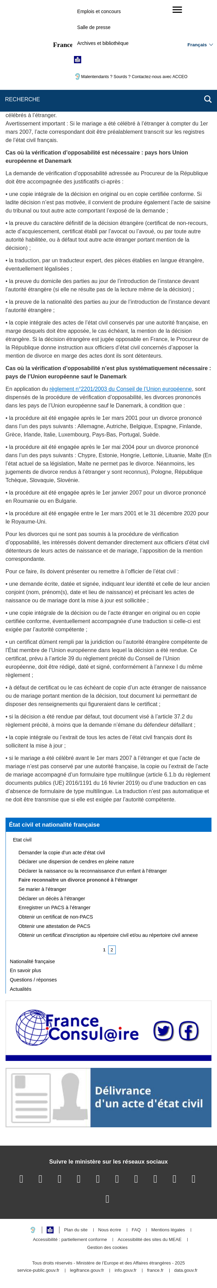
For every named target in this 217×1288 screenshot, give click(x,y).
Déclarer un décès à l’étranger (52, 898)
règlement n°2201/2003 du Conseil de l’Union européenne (120, 389)
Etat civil (22, 840)
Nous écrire (109, 1230)
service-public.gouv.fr (38, 1270)
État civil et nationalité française (54, 824)
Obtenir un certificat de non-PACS (56, 917)
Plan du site (75, 1230)
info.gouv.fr (125, 1270)
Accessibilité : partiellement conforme (70, 1240)
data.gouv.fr (186, 1270)
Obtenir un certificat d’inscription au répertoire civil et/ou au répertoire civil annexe (108, 935)
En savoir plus (25, 970)
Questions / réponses (33, 980)
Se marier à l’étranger (42, 889)
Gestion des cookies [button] (107, 1248)
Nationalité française (32, 961)
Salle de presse (94, 27)
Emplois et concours (99, 11)
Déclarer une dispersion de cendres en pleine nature (76, 861)
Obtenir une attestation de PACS (55, 926)
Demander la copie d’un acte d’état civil (62, 852)
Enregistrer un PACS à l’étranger (55, 907)
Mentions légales (168, 1230)
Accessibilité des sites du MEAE (149, 1240)
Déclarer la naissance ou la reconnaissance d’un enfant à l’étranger (93, 871)
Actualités (20, 989)
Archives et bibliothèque (103, 43)
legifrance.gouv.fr (87, 1270)
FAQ (136, 1230)
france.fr (155, 1270)
